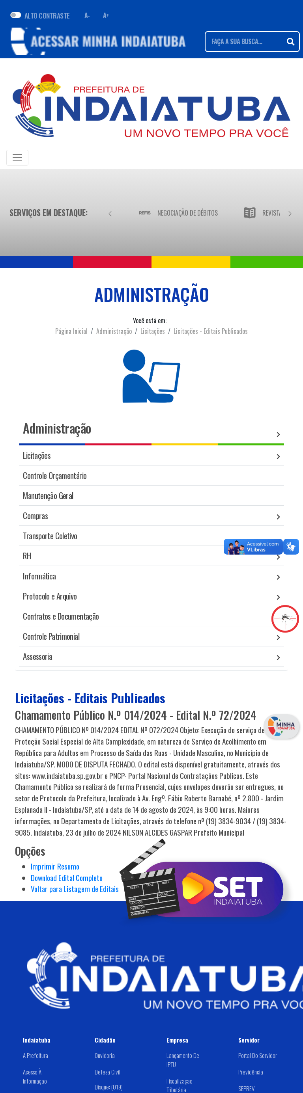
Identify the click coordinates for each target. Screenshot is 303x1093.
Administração (114, 331)
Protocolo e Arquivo (50, 596)
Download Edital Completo (67, 877)
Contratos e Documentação (61, 616)
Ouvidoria (105, 1055)
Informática (39, 576)
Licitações (152, 331)
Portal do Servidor (257, 1055)
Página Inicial (71, 331)
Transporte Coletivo (50, 535)
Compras (35, 515)
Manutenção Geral (48, 495)
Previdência (250, 1071)
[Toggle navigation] (17, 158)
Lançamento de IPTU (182, 1060)
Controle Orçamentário (54, 475)
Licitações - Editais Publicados (211, 331)
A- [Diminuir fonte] (87, 15)
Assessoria (37, 656)
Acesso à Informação (35, 1076)
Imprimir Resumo (55, 866)
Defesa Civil (107, 1071)
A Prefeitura (35, 1055)
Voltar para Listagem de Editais (75, 888)
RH (27, 555)
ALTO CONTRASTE (47, 15)
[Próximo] (290, 212)
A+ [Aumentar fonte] (106, 15)
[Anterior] (110, 212)
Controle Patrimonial (51, 636)
